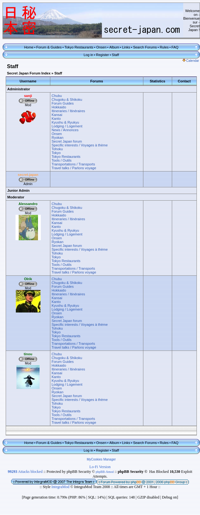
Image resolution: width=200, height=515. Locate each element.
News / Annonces (65, 130)
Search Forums (145, 47)
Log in (88, 55)
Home (28, 47)
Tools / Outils (62, 160)
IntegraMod (61, 487)
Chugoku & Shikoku (67, 99)
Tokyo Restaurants (79, 47)
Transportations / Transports (73, 164)
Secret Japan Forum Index (29, 73)
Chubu (57, 96)
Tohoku (57, 149)
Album (114, 47)
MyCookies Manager (101, 459)
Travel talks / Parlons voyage (74, 168)
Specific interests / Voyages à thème (80, 145)
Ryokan (57, 137)
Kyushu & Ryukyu (65, 122)
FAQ (175, 47)
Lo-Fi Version (100, 467)
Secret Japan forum (67, 141)
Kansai (57, 115)
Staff (115, 55)
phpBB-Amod (105, 471)
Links (126, 47)
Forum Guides (63, 103)
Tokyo (56, 153)
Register (102, 55)
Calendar (191, 60)
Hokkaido (59, 107)
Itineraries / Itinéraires (68, 111)
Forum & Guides (49, 47)
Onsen (101, 47)
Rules (164, 47)
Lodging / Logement (67, 126)
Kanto (56, 118)
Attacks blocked (25, 471)
